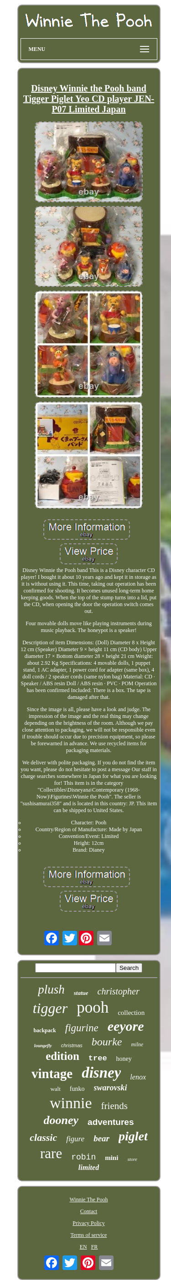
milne (137, 1044)
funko (77, 1088)
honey (124, 1058)
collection (131, 1012)
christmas (72, 1045)
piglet (133, 1136)
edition (62, 1056)
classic (43, 1137)
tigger (50, 1008)
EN (83, 1247)
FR (94, 1247)
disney (101, 1072)
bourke (107, 1042)
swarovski (110, 1087)
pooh (93, 1007)
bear (101, 1138)
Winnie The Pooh (89, 1199)
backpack (44, 1030)
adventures (111, 1122)
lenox (138, 1077)
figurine (81, 1028)
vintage (52, 1073)
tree (97, 1058)
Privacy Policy (88, 1223)
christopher (119, 991)
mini (111, 1157)
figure (75, 1138)
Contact (88, 1211)
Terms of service (89, 1235)
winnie (71, 1102)
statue (81, 992)
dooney (61, 1120)
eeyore (126, 1026)
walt (55, 1088)
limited (88, 1167)
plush (51, 989)
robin (83, 1157)
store (132, 1159)
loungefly (43, 1045)
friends (114, 1105)
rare (51, 1153)
